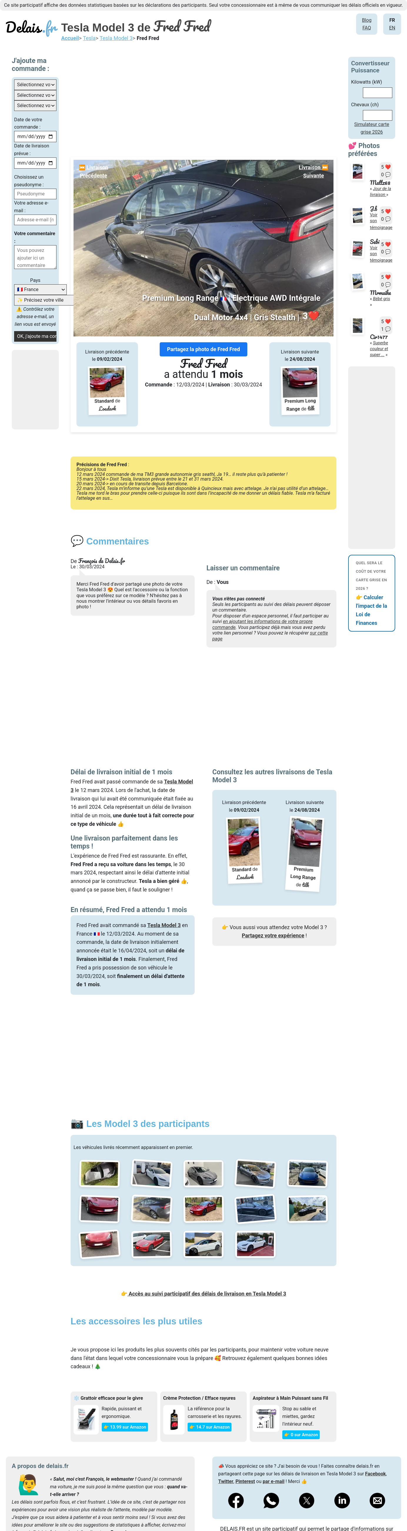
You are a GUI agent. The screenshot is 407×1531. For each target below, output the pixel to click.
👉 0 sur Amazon (301, 1434)
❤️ (311, 316)
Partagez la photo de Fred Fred (203, 349)
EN (392, 28)
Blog (366, 20)
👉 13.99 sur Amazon (125, 1427)
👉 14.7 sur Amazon (209, 1427)
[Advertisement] (221, 98)
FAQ (366, 28)
